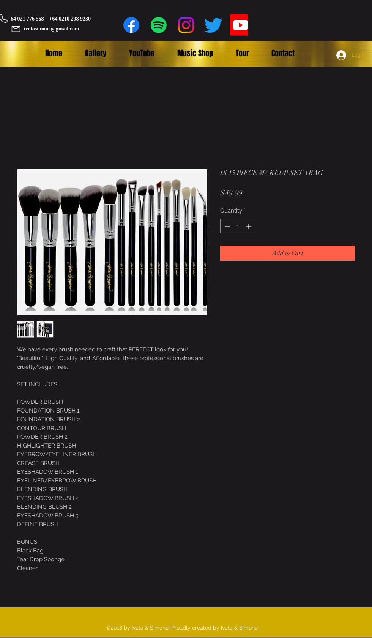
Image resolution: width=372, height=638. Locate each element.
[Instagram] (186, 25)
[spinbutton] (238, 226)
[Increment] (249, 226)
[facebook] (131, 25)
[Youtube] (240, 25)
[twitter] (213, 25)
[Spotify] (158, 25)
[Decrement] (226, 226)
